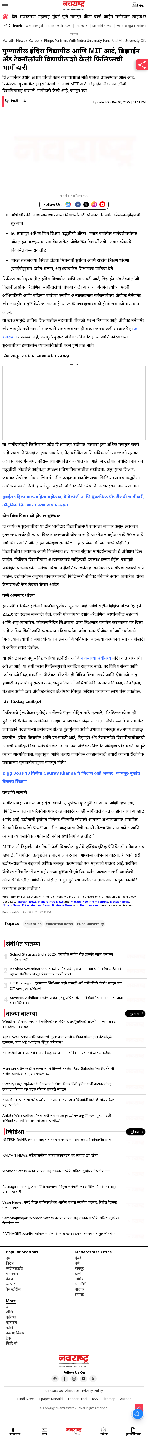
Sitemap (109, 1398)
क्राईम (108, 16)
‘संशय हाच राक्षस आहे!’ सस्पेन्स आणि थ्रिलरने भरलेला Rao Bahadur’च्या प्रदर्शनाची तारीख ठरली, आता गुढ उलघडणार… (58, 1071)
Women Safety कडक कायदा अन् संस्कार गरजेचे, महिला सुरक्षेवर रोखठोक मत (56, 1170)
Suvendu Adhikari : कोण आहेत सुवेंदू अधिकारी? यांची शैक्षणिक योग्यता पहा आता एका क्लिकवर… (66, 1000)
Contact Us (54, 1390)
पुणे (65, 16)
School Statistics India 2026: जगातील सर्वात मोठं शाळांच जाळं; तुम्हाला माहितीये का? (61, 957)
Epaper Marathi (51, 1398)
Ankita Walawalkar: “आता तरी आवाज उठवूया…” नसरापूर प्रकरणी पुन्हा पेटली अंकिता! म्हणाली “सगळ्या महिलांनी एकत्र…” (56, 1118)
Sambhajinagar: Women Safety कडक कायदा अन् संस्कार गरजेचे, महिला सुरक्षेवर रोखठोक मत (60, 1220)
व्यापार (10, 1284)
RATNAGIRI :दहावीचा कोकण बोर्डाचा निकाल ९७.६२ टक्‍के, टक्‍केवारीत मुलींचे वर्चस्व (59, 1233)
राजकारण (28, 16)
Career (34, 40)
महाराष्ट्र (44, 16)
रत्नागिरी (80, 1284)
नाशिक (79, 1278)
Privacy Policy (92, 1390)
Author (125, 1398)
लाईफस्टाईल (14, 1268)
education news (59, 924)
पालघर (79, 1289)
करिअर (11, 1317)
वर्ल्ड (97, 16)
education (33, 924)
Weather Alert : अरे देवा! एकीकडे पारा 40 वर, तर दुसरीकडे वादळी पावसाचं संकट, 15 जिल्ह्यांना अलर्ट (59, 1024)
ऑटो (9, 1312)
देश (14, 16)
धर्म (8, 1306)
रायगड (79, 1294)
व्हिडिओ (11, 1343)
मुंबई (56, 16)
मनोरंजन (122, 16)
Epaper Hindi (77, 1398)
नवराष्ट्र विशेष (15, 1332)
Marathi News (101, 26)
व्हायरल (11, 1322)
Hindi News (26, 1398)
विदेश (10, 1263)
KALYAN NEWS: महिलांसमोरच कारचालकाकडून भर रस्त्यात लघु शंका (50, 1155)
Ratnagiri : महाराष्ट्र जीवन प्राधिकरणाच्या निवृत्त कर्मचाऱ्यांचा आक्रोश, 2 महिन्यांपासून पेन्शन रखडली (59, 1189)
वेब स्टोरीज (13, 1289)
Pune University (90, 924)
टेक (8, 1338)
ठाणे (78, 1273)
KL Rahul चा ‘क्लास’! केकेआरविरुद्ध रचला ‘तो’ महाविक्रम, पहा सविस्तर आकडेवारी (57, 1052)
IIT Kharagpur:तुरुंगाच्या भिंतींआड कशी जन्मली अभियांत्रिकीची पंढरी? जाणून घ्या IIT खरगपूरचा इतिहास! (66, 986)
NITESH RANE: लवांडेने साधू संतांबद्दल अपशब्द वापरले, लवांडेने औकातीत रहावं (56, 1139)
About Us (72, 1390)
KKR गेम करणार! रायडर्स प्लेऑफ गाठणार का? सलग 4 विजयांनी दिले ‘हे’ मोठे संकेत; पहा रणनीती (58, 1102)
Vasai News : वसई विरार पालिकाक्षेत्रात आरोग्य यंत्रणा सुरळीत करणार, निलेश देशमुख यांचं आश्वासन (59, 1205)
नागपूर (75, 16)
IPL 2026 (81, 26)
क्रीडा (88, 16)
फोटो (9, 1327)
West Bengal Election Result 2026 (48, 26)
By (15, 100)
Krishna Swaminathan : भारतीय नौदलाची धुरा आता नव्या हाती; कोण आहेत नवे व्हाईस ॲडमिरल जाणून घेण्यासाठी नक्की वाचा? (66, 971)
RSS (95, 1398)
